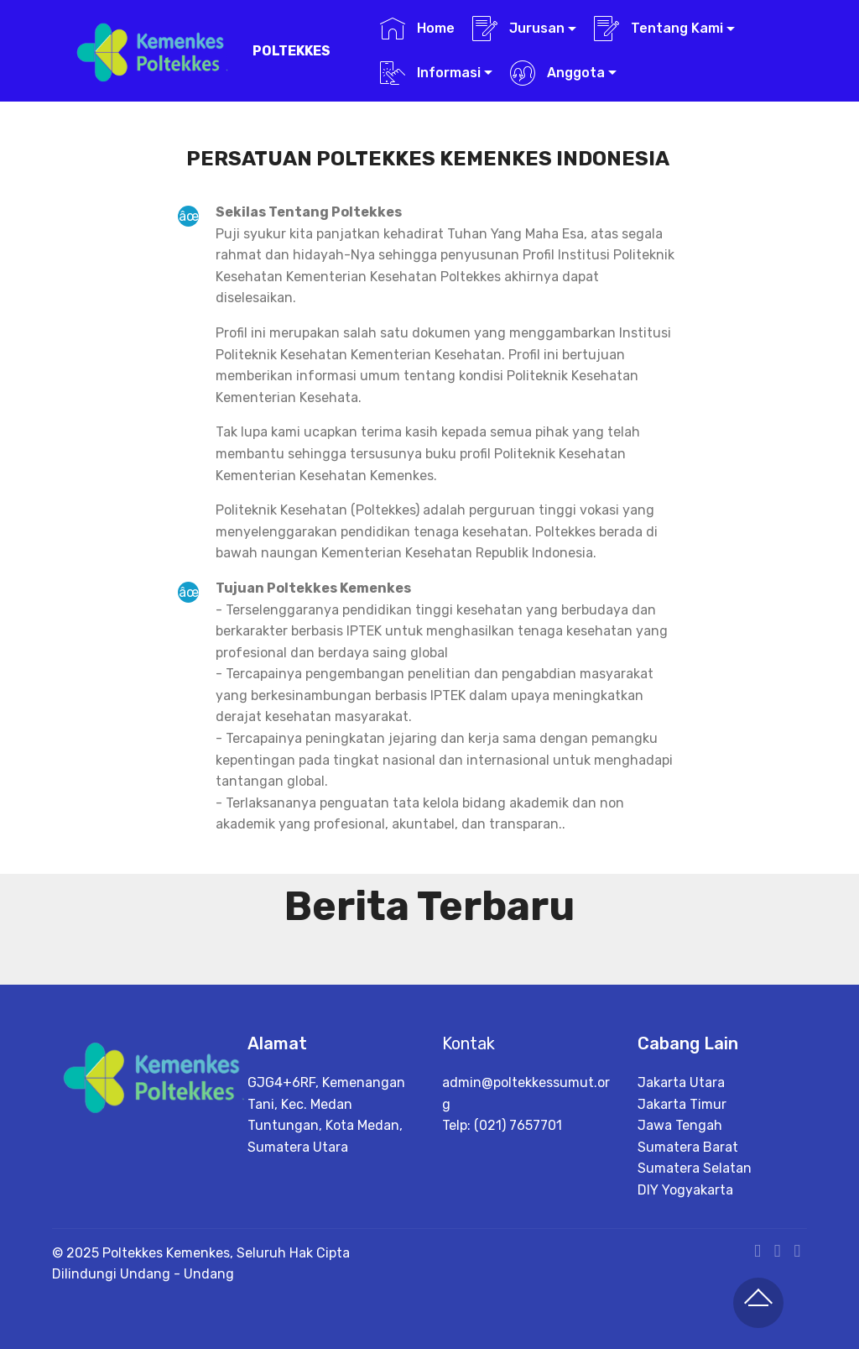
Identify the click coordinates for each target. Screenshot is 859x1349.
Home (417, 28)
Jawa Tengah (680, 1176)
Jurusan (518, 28)
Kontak (468, 1055)
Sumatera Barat (688, 1198)
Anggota (557, 73)
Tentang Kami (658, 28)
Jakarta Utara (681, 1134)
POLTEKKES (291, 51)
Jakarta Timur (682, 1155)
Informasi (430, 73)
